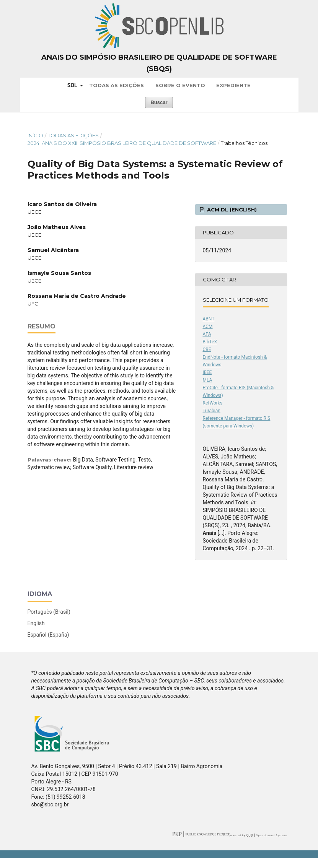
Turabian (211, 410)
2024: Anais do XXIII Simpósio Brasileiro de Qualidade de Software (122, 143)
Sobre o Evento (180, 85)
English (36, 623)
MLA (207, 380)
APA (207, 334)
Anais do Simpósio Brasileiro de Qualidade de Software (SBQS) (159, 63)
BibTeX (210, 341)
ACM (208, 326)
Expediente (233, 85)
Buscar (158, 102)
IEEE (207, 372)
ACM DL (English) (231, 209)
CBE (207, 349)
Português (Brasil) (49, 612)
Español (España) (48, 635)
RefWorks (213, 403)
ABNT (209, 319)
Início (35, 135)
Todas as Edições (116, 85)
